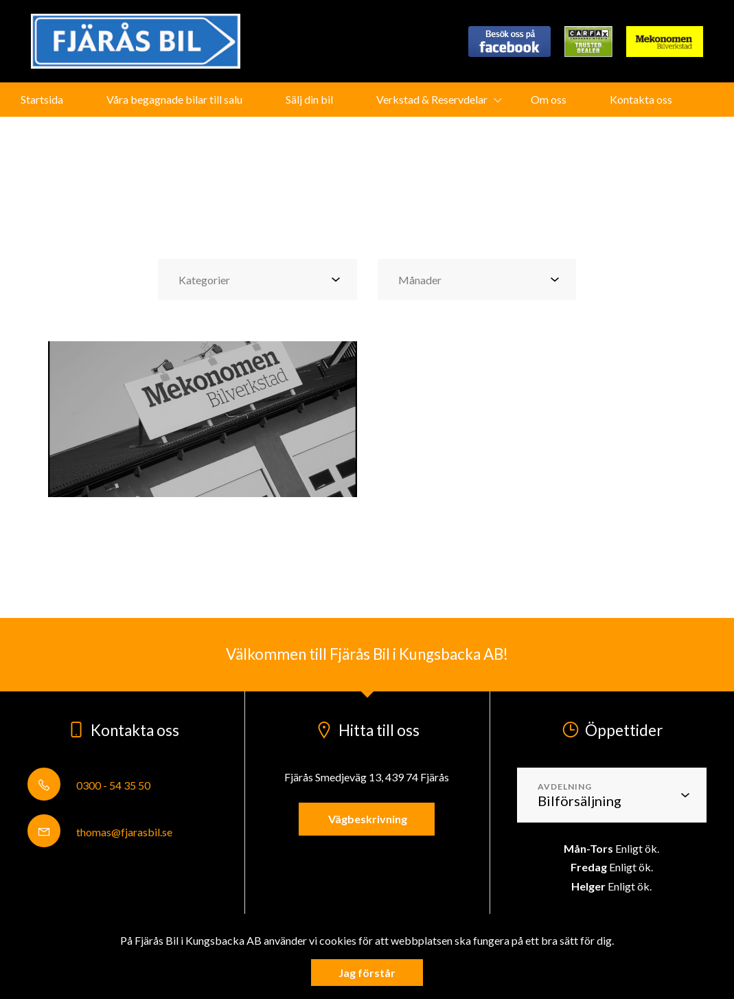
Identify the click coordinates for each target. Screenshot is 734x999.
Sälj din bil (309, 99)
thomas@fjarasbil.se (99, 831)
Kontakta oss (641, 99)
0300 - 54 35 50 (88, 785)
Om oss (548, 99)
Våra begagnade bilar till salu (174, 99)
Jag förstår (367, 972)
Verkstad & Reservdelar (432, 99)
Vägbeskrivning (366, 818)
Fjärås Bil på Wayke (346, 133)
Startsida (42, 99)
